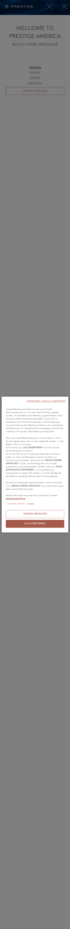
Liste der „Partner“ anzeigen (21, 503)
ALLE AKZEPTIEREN (34, 523)
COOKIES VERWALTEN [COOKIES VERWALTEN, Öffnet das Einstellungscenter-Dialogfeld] (35, 514)
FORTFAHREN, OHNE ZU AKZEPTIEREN (46, 401)
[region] (35, 464)
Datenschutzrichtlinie (15, 498)
